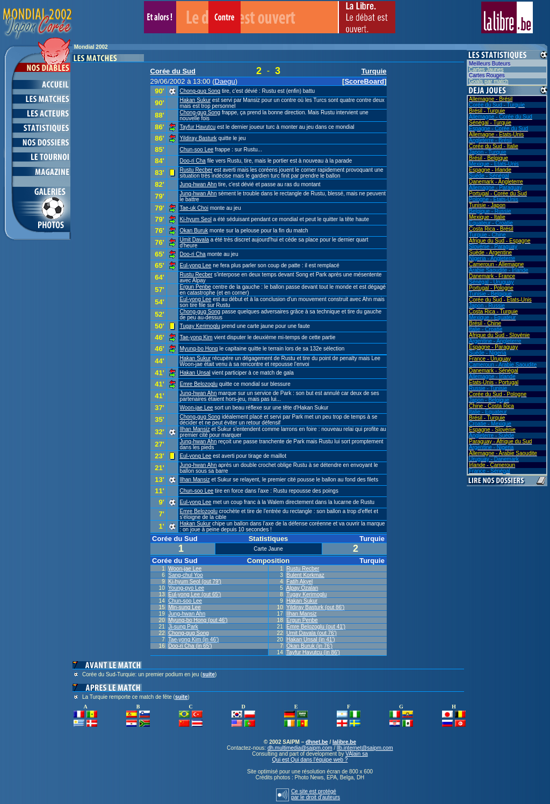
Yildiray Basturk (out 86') (315, 607)
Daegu (225, 81)
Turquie (374, 71)
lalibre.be (344, 742)
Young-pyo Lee (186, 588)
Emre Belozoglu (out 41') (315, 627)
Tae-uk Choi (194, 208)
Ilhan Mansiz (195, 429)
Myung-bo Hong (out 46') (197, 620)
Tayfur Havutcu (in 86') (313, 652)
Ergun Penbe (195, 287)
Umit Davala (194, 240)
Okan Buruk (194, 230)
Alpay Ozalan (302, 588)
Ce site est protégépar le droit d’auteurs (315, 794)
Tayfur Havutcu (198, 127)
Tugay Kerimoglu (200, 326)
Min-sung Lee (184, 607)
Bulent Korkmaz (305, 575)
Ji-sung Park (183, 627)
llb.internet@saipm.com (365, 748)
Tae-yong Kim (196, 337)
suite (208, 674)
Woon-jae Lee (196, 408)
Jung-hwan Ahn (198, 184)
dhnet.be (317, 742)
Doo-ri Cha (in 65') (190, 646)
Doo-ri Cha (193, 161)
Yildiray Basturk (198, 138)
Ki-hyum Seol (196, 219)
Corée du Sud (173, 71)
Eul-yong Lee (196, 265)
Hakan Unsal (195, 373)
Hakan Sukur (195, 100)
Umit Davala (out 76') (311, 633)
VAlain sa (356, 754)
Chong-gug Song (200, 91)
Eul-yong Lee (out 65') (194, 594)
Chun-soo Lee (197, 149)
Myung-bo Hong (199, 349)
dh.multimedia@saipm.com (299, 748)
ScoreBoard (364, 81)
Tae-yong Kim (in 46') (193, 639)
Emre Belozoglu (199, 384)
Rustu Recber (196, 170)
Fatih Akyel (299, 581)
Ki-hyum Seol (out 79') (194, 581)
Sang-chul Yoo (185, 575)
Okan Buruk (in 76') (309, 646)
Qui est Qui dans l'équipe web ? (310, 760)
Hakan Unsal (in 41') (310, 639)
